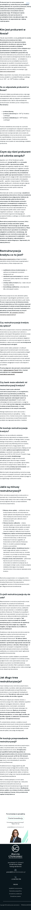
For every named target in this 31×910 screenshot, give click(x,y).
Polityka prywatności (26, 905)
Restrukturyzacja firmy (15, 891)
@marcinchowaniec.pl (15, 827)
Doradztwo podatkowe (15, 893)
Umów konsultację (15, 818)
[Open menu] (27, 3)
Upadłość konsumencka (15, 888)
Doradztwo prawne (15, 896)
